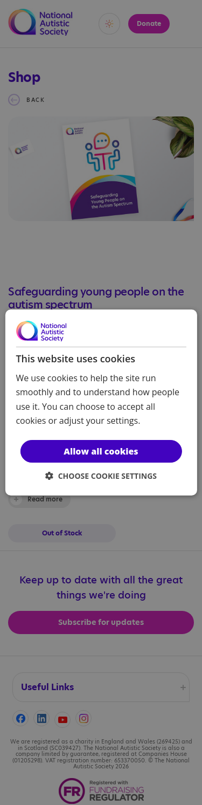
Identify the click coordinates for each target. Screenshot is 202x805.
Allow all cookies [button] (101, 451)
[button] (101, 476)
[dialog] (101, 402)
